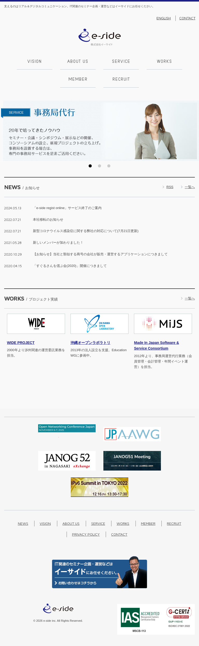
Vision (34, 62)
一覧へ (190, 187)
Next (193, 131)
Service (121, 62)
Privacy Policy (86, 534)
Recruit (121, 79)
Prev (5, 131)
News (23, 523)
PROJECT (21, 343)
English (164, 18)
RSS (169, 187)
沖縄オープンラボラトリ (90, 343)
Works (164, 62)
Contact (187, 18)
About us (77, 62)
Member (78, 79)
